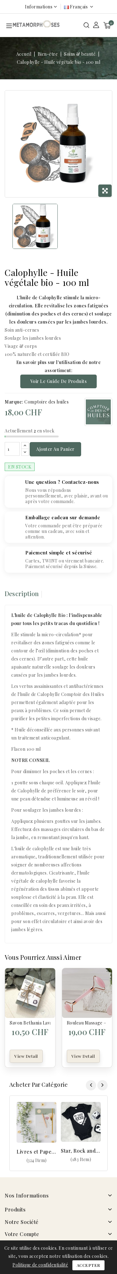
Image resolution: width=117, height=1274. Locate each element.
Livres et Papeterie (36, 1151)
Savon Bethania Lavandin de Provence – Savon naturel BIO (30, 1023)
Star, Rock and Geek (81, 1150)
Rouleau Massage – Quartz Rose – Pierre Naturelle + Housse (87, 1023)
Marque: (14, 402)
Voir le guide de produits (58, 381)
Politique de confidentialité (40, 1265)
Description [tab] (22, 593)
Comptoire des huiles (46, 402)
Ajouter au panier (55, 449)
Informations (38, 7)
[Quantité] (12, 449)
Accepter (88, 1265)
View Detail (26, 1056)
